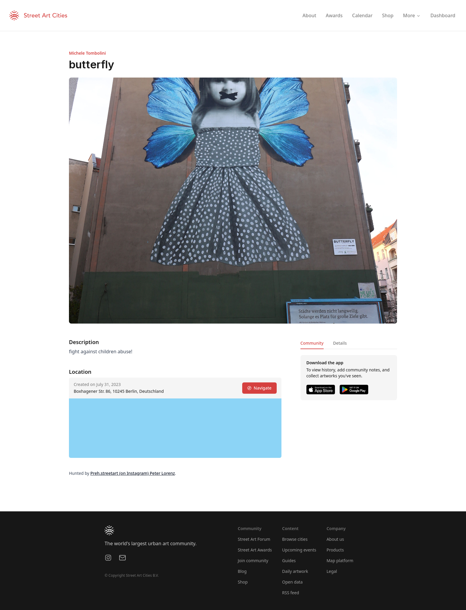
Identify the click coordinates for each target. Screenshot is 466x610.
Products (335, 550)
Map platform (340, 560)
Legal (332, 571)
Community (312, 343)
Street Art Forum (254, 539)
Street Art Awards (255, 550)
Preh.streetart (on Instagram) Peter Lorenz (132, 473)
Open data (292, 582)
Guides (289, 560)
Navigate (259, 388)
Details (340, 343)
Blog (242, 571)
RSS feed (290, 592)
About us (335, 539)
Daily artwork (295, 571)
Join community (253, 560)
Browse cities (295, 539)
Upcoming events (299, 550)
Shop (243, 582)
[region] (175, 428)
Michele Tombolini (87, 53)
